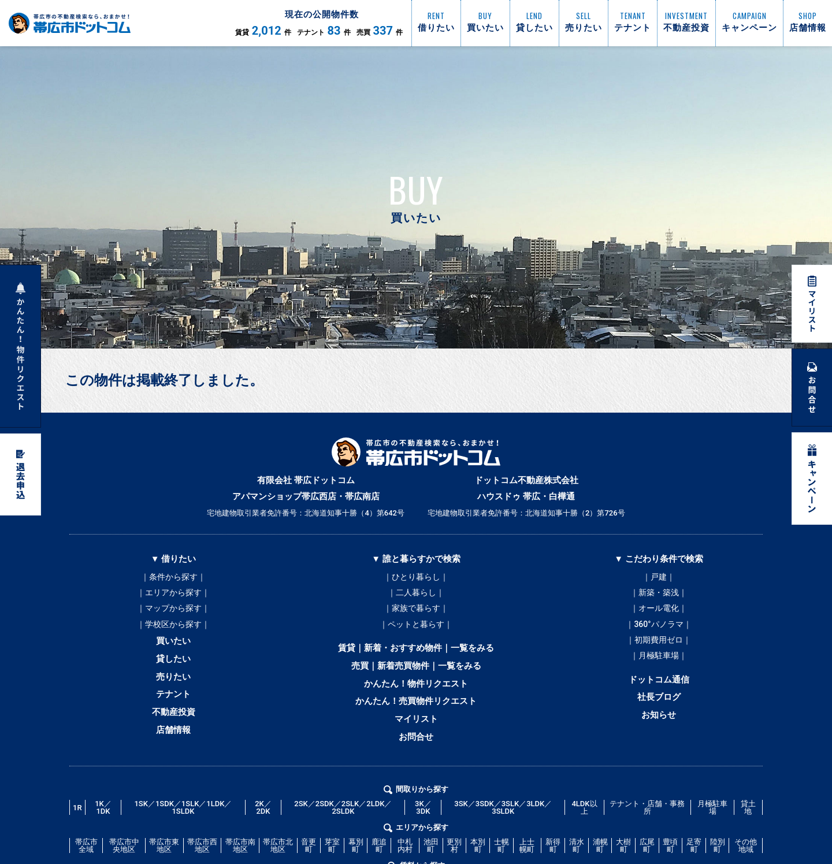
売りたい (173, 687)
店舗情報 (173, 746)
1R (77, 824)
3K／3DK (423, 825)
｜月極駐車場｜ (658, 664)
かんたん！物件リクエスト (416, 694)
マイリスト (416, 733)
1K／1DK (103, 825)
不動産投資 (173, 726)
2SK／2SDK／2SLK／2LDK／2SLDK (343, 825)
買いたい (173, 648)
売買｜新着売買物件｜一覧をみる (416, 674)
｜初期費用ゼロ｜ (658, 646)
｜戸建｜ (658, 577)
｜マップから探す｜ (173, 612)
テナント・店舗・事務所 (647, 825)
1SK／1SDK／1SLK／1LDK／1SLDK (183, 825)
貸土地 (748, 825)
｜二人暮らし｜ (416, 594)
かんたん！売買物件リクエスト (416, 714)
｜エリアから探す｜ (173, 594)
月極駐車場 (712, 825)
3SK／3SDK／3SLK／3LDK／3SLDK (503, 825)
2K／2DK (263, 825)
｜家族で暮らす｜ (416, 612)
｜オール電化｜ (658, 612)
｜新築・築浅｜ (658, 594)
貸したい (173, 667)
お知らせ (658, 729)
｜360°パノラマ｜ (658, 629)
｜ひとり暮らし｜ (416, 577)
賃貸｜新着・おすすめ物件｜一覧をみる (416, 655)
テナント (173, 707)
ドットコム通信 (659, 689)
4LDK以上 (584, 825)
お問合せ (416, 753)
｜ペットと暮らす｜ (416, 629)
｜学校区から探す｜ (173, 629)
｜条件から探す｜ (173, 577)
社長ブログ (659, 709)
